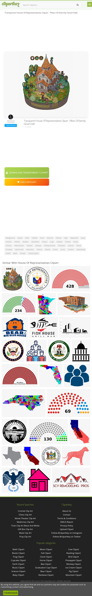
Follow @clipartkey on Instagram (66, 533)
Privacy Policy (66, 525)
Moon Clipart (46, 549)
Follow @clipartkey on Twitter (67, 536)
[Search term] (51, 5)
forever (8, 245)
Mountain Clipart (74, 575)
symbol (59, 242)
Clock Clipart (46, 556)
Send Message (11, 125)
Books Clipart (18, 553)
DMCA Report (66, 522)
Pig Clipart (73, 571)
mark (15, 253)
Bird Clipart (73, 556)
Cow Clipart (73, 549)
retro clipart (19, 245)
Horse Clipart (46, 560)
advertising (81, 249)
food (42, 238)
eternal (67, 242)
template (61, 245)
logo (52, 242)
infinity (34, 238)
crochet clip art (25, 511)
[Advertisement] (46, 33)
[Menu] (89, 4)
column (71, 249)
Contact (66, 514)
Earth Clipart (18, 564)
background (10, 238)
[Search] (77, 5)
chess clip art (25, 514)
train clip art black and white (25, 525)
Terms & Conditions (66, 518)
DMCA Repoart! (26, 182)
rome (76, 242)
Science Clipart (18, 571)
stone (79, 245)
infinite (17, 242)
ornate (22, 253)
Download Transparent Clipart (27, 172)
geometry (30, 249)
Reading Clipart (73, 553)
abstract (50, 238)
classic (44, 242)
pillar (27, 238)
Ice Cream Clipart (73, 567)
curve (63, 249)
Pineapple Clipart (74, 560)
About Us (66, 511)
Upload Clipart (67, 529)
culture (39, 249)
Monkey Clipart (73, 564)
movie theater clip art (25, 518)
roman (58, 238)
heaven (29, 245)
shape (20, 238)
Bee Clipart (46, 564)
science (70, 245)
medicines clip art (25, 522)
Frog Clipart (18, 556)
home (55, 249)
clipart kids (19, 249)
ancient (8, 242)
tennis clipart (33, 253)
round (47, 249)
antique (38, 245)
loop (83, 238)
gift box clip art (25, 529)
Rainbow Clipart (45, 575)
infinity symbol (49, 245)
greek (8, 253)
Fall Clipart (46, 553)
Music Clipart (18, 567)
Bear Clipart (46, 571)
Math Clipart (18, 549)
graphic (25, 242)
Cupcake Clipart (18, 560)
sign (65, 238)
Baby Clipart (18, 575)
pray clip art (25, 536)
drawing (9, 249)
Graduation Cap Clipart (46, 567)
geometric (35, 242)
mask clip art (25, 533)
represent (74, 238)
